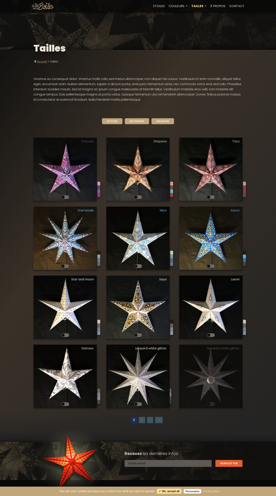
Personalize (192, 491)
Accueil (42, 61)
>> (158, 420)
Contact (236, 6)
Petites (112, 121)
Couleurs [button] (177, 6)
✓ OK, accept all (169, 491)
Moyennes (137, 121)
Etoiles (159, 6)
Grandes (162, 121)
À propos (217, 6)
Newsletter (229, 463)
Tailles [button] (197, 6)
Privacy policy (211, 491)
